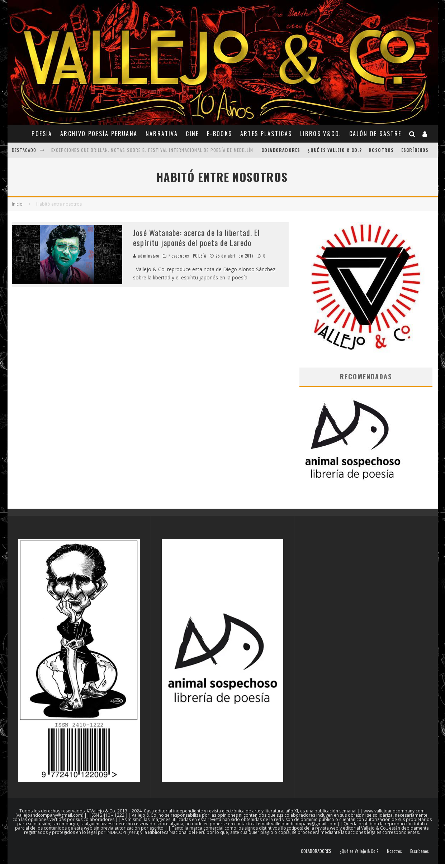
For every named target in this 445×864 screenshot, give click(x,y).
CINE (192, 133)
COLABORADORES (280, 150)
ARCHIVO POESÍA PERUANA (99, 133)
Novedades (179, 255)
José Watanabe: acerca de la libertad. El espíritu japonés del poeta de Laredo (196, 238)
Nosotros (381, 150)
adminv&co (146, 256)
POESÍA (42, 133)
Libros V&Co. (320, 133)
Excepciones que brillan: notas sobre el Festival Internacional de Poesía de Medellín (152, 150)
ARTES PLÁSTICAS (266, 133)
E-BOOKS (219, 133)
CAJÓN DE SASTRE (375, 133)
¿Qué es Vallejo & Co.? (334, 150)
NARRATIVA (162, 133)
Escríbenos (415, 150)
